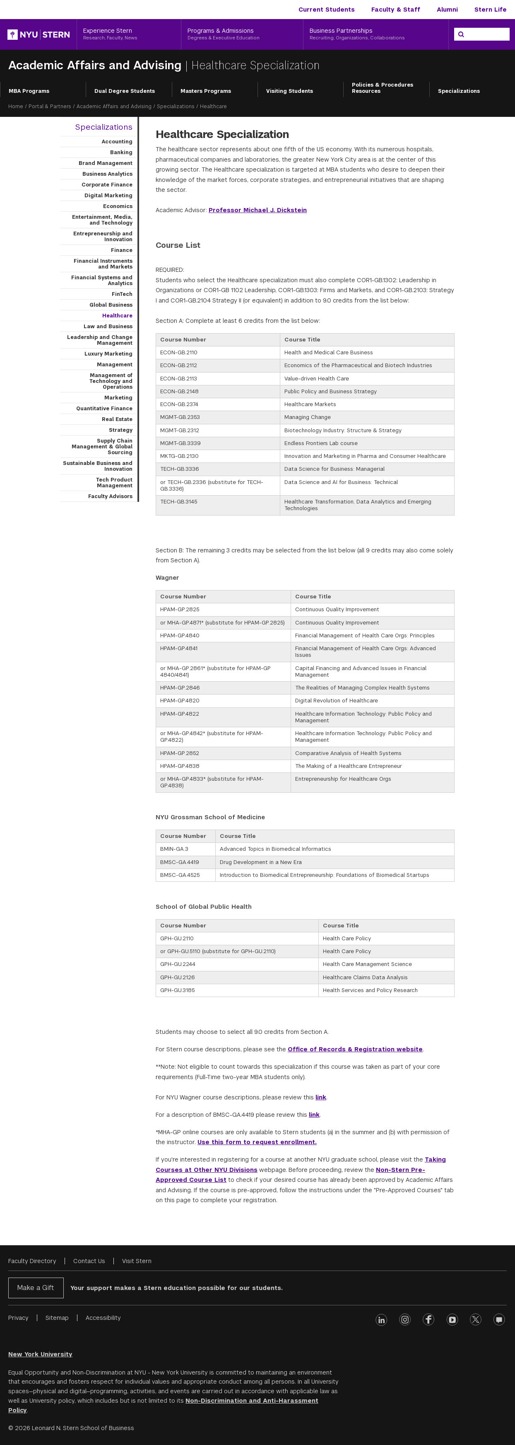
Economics (117, 206)
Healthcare (117, 315)
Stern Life (490, 9)
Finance (121, 250)
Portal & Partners (50, 106)
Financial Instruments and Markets (103, 264)
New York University (40, 1354)
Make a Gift (35, 1287)
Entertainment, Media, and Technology (102, 220)
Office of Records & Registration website (355, 1049)
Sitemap (57, 1318)
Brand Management (105, 163)
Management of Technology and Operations (110, 381)
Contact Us (89, 1261)
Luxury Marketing (108, 354)
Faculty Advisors (110, 496)
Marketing (118, 398)
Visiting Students (289, 91)
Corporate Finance (107, 185)
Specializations (459, 91)
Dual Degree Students (124, 91)
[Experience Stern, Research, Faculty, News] (129, 34)
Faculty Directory (32, 1261)
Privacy (18, 1318)
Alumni (447, 9)
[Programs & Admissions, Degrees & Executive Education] (242, 34)
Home (15, 106)
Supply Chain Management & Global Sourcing (102, 447)
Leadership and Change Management (99, 340)
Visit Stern (137, 1261)
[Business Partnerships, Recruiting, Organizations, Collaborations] (375, 34)
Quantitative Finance (104, 408)
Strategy (120, 430)
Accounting (117, 141)
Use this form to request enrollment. (257, 1142)
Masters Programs (205, 91)
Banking (121, 152)
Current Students (326, 9)
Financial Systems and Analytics (101, 280)
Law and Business (108, 326)
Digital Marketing (108, 195)
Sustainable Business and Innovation (97, 466)
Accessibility (103, 1318)
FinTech (122, 294)
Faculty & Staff (395, 9)
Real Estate (117, 419)
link (320, 1097)
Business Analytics (107, 174)
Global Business (110, 305)
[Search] (461, 34)
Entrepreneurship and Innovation (102, 236)
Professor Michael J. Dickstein (258, 210)
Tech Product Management (114, 483)
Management (114, 364)
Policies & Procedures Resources (382, 88)
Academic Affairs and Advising (96, 65)
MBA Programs (29, 91)
